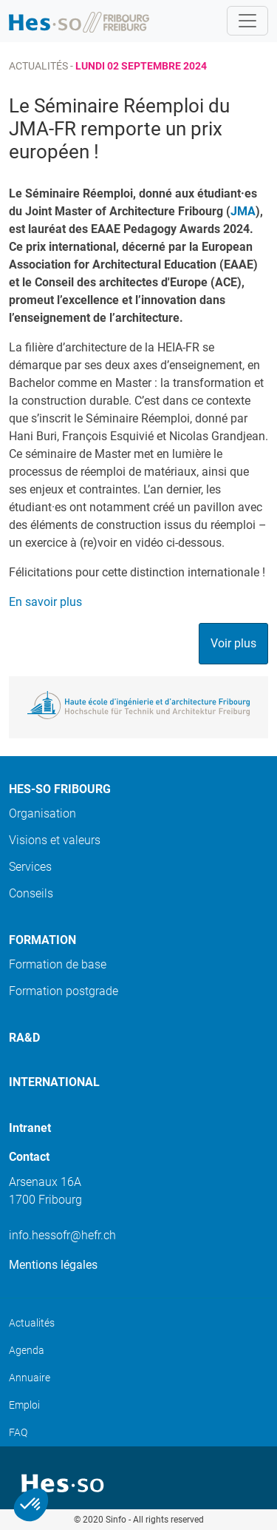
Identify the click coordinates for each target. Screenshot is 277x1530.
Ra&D (24, 1038)
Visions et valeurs (54, 840)
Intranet (30, 1128)
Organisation (42, 813)
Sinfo (116, 1519)
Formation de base (57, 964)
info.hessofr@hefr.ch (62, 1235)
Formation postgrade (63, 991)
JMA (243, 211)
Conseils (31, 893)
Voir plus (233, 643)
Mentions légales (53, 1265)
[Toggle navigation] (247, 21)
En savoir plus (45, 602)
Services (30, 867)
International (54, 1082)
